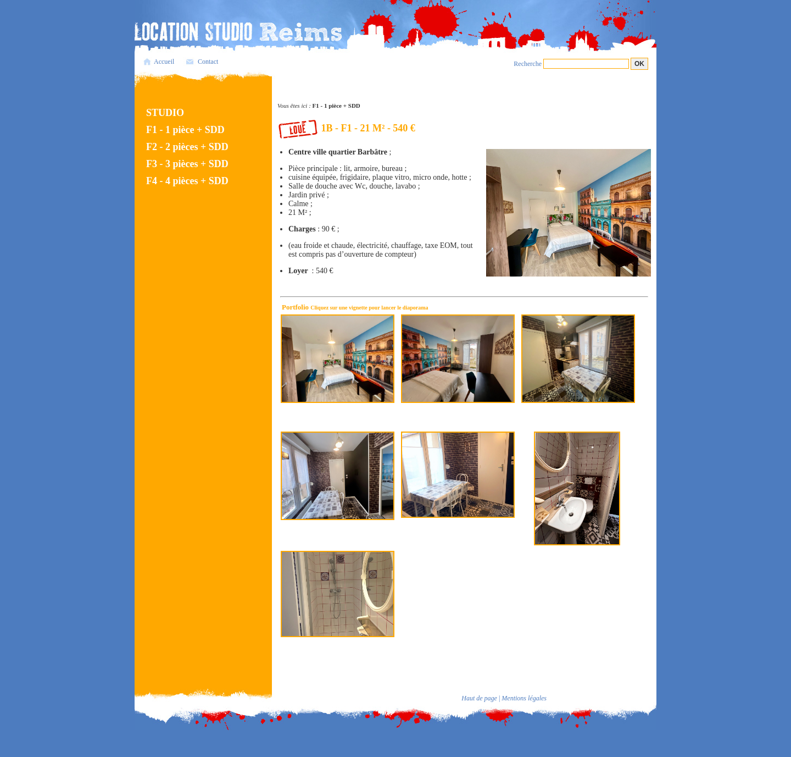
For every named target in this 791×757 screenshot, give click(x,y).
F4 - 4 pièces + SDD (187, 180)
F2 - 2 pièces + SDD (187, 146)
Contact (208, 61)
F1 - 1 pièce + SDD (185, 129)
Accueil (164, 61)
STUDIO (165, 112)
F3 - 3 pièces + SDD (187, 163)
